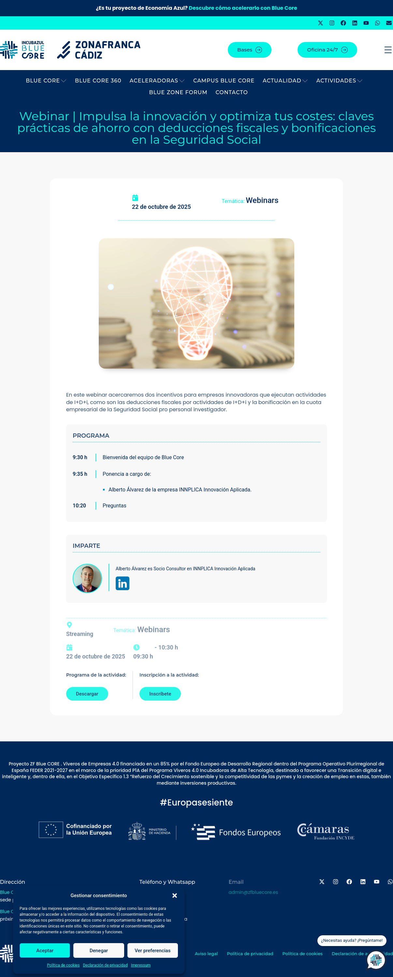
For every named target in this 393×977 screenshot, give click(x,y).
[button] (174, 895)
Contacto (232, 92)
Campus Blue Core (224, 81)
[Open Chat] (376, 960)
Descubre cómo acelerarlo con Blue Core (243, 8)
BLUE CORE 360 (98, 81)
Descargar (87, 701)
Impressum (141, 965)
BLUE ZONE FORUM (178, 92)
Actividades (339, 81)
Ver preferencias (152, 951)
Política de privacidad (258, 953)
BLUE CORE (46, 81)
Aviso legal (213, 953)
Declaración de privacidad (105, 965)
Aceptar (44, 951)
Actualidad (285, 81)
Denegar (99, 951)
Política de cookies (63, 965)
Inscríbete (160, 701)
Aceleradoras (157, 81)
